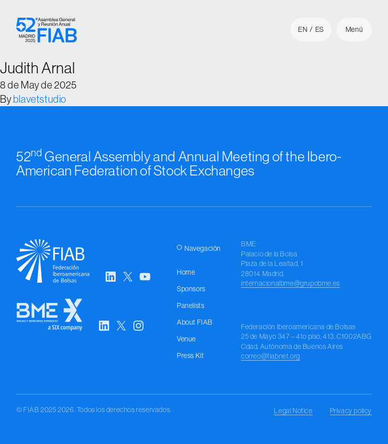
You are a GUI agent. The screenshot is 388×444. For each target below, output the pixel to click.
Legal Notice (293, 410)
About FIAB (195, 322)
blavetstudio (40, 99)
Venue (186, 338)
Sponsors (191, 288)
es (319, 29)
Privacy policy (351, 410)
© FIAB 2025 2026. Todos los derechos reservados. (93, 409)
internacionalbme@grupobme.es (290, 283)
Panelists (190, 305)
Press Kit (190, 355)
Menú (354, 29)
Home (186, 272)
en (302, 29)
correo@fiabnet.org (270, 356)
